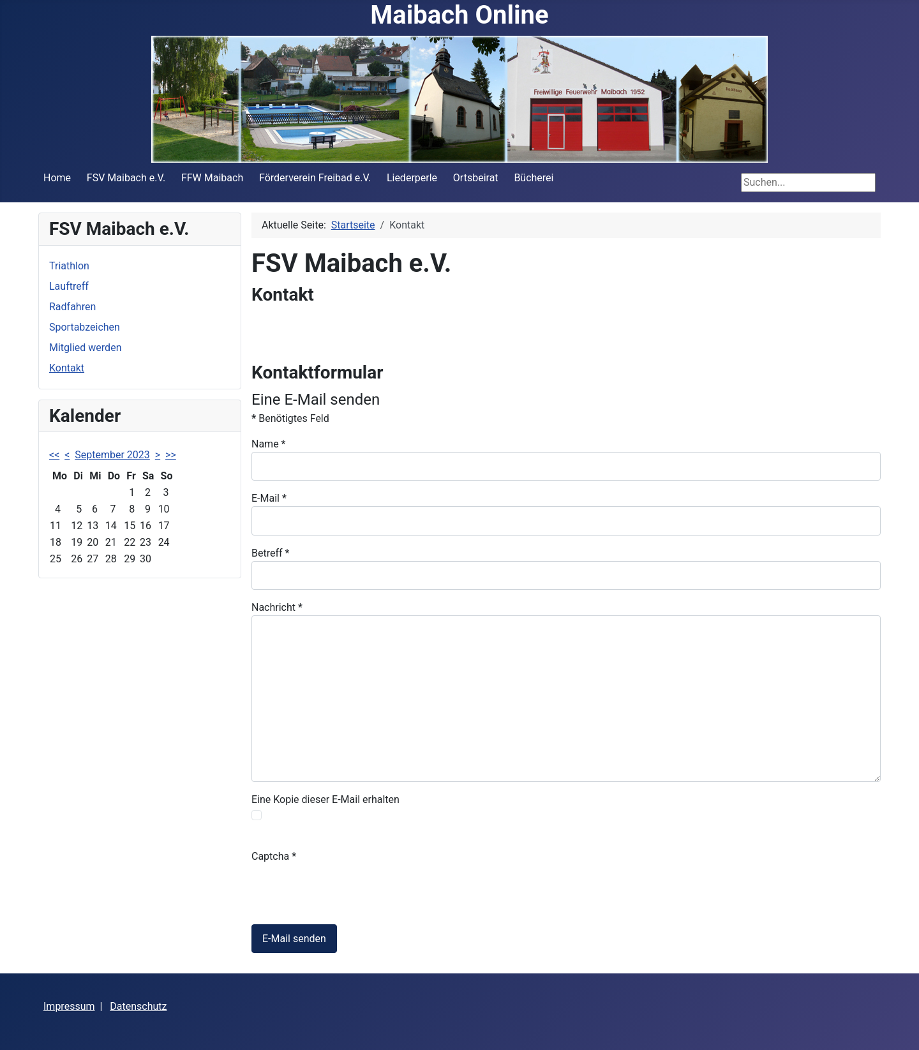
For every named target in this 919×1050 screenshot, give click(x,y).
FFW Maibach (212, 178)
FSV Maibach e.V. (126, 178)
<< (54, 455)
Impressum (69, 1006)
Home (57, 178)
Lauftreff (69, 286)
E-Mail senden (294, 939)
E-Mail (269, 498)
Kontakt (66, 368)
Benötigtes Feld (290, 418)
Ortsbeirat (475, 178)
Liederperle (412, 178)
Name (268, 444)
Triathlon (69, 266)
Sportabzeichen (84, 327)
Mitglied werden (85, 347)
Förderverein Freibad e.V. (315, 178)
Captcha (273, 856)
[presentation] (348, 889)
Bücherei (533, 178)
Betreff (270, 553)
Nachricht (277, 607)
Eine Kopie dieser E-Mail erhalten (325, 799)
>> (170, 455)
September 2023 (112, 455)
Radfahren (72, 307)
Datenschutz (138, 1006)
